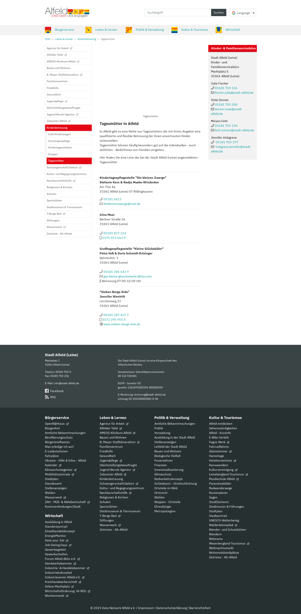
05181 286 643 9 (116, 272)
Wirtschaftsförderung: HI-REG (67, 591)
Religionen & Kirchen (114, 497)
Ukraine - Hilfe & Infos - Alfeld (65, 460)
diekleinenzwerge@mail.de (121, 204)
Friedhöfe (106, 451)
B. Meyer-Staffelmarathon (119, 442)
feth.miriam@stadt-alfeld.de (234, 130)
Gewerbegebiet (55, 549)
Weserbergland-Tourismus (229, 543)
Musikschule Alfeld (224, 479)
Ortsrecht (161, 493)
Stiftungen (107, 520)
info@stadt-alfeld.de (66, 383)
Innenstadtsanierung (168, 470)
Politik (158, 428)
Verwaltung (162, 433)
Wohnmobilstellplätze (224, 552)
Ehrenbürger (162, 506)
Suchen (219, 12)
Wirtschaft (228, 29)
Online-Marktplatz (59, 586)
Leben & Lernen (101, 29)
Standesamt (53, 483)
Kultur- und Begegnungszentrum (122, 488)
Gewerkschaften (56, 554)
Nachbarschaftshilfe (115, 493)
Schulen (105, 502)
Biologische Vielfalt (167, 456)
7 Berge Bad (110, 516)
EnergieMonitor (55, 536)
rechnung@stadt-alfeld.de (150, 394)
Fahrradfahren (219, 447)
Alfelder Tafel (111, 428)
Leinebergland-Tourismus (228, 474)
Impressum (146, 608)
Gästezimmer (220, 451)
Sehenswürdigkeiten (223, 428)
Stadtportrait (218, 516)
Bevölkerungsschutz (59, 437)
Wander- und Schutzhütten (227, 529)
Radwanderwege (220, 488)
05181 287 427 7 (116, 315)
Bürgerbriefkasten (57, 442)
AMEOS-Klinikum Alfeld (117, 433)
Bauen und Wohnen (113, 437)
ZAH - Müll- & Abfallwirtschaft (67, 502)
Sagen (213, 497)
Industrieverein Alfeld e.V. (64, 577)
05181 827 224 (114, 233)
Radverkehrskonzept (168, 479)
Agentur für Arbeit (114, 423)
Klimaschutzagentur (60, 470)
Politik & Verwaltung (145, 29)
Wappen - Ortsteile (167, 502)
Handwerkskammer (60, 563)
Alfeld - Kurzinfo (220, 433)
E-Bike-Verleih (219, 437)
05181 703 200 (226, 104)
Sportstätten (108, 506)
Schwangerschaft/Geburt (119, 483)
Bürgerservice (59, 29)
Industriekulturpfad (58, 572)
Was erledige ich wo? (59, 447)
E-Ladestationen (56, 451)
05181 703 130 (226, 125)
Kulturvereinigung (223, 470)
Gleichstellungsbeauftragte (118, 465)
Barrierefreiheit (200, 608)
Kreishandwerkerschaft (63, 582)
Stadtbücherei (219, 502)
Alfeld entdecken (220, 423)
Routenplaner (218, 493)
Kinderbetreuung (111, 479)
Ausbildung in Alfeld (58, 522)
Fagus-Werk (219, 442)
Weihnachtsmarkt (221, 548)
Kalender (53, 465)
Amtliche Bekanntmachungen (65, 433)
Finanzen (160, 465)
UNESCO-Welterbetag (224, 520)
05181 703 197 (227, 142)
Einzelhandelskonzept (60, 531)
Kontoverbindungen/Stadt (63, 506)
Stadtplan (51, 479)
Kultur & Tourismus (189, 29)
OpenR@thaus (57, 423)
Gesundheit (108, 456)
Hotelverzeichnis (222, 460)
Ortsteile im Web (166, 488)
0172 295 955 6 (114, 319)
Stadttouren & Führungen (226, 506)
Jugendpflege (111, 460)
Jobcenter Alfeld (113, 474)
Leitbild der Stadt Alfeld (170, 447)
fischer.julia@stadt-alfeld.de (234, 92)
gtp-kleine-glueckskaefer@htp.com (127, 276)
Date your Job (56, 540)
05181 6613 (112, 199)
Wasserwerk (55, 497)
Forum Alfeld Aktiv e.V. (62, 559)
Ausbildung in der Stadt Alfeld (174, 437)
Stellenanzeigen (56, 488)
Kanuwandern (218, 465)
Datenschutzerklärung (171, 608)
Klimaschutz (162, 474)
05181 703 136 (226, 88)
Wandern (215, 534)
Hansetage (216, 456)
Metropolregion (164, 511)
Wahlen (50, 493)
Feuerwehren (163, 460)
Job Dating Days (58, 545)
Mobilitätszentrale (59, 474)
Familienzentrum (111, 447)
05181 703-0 (63, 372)
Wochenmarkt (56, 595)
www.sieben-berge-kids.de (121, 324)
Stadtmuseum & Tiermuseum (120, 511)
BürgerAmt (52, 428)
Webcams (216, 539)
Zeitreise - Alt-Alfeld (113, 529)
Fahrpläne (52, 456)
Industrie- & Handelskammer (67, 568)
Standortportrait (56, 526)
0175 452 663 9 (114, 238)
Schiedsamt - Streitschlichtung (175, 483)
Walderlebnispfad (223, 525)
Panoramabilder (220, 483)
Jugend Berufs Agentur (117, 470)
